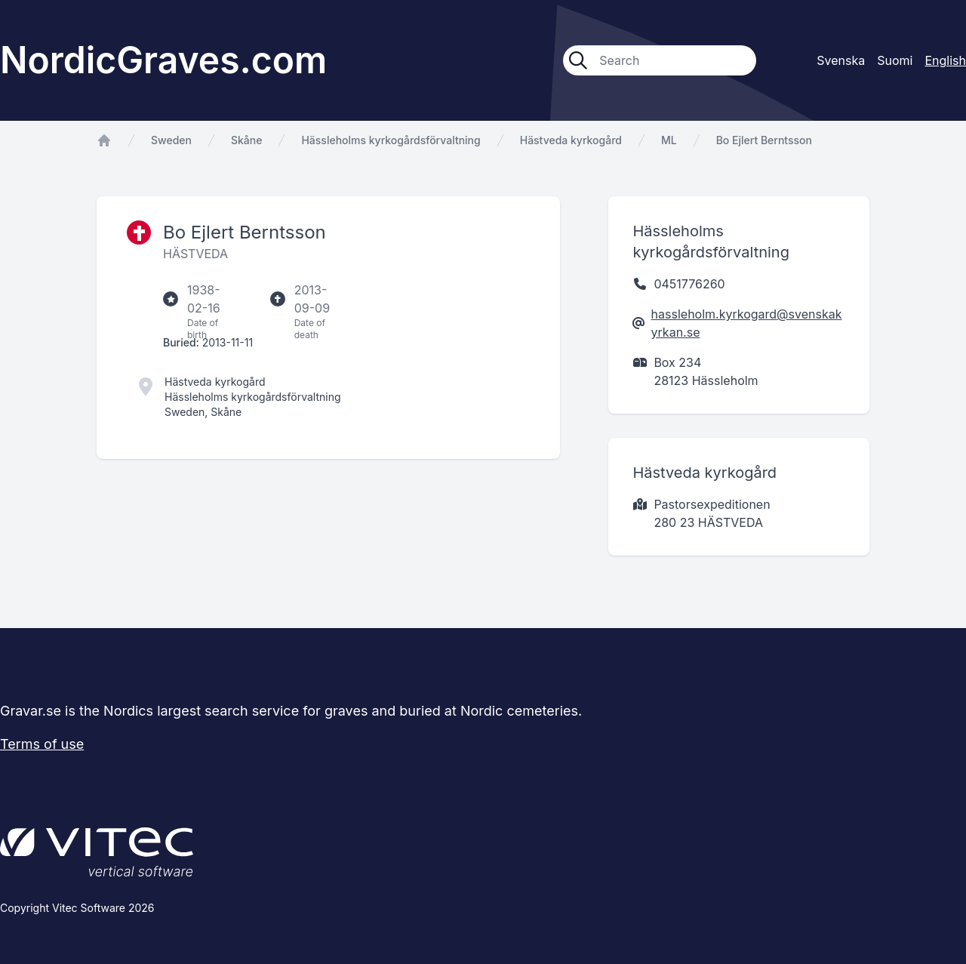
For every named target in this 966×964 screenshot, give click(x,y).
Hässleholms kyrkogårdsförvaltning (390, 140)
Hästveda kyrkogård (571, 140)
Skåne (246, 140)
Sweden (171, 140)
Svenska (841, 60)
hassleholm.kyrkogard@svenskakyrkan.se (746, 323)
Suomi (894, 60)
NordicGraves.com (163, 60)
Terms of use (42, 744)
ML (669, 140)
